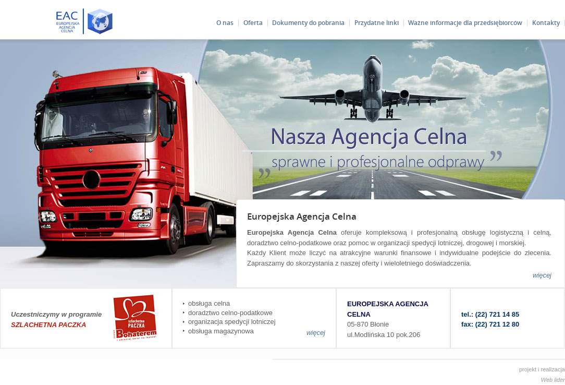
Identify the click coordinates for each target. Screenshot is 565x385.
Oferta (253, 22)
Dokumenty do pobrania (308, 22)
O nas (225, 22)
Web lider (553, 380)
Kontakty (546, 22)
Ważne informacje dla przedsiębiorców (465, 22)
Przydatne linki (376, 22)
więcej (542, 275)
